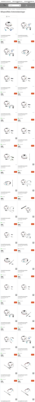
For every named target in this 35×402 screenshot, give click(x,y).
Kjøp (15, 41)
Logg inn (34, 6)
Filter (9, 16)
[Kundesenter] (30, 5)
